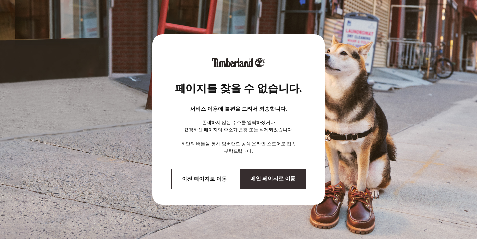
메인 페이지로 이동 (272, 178)
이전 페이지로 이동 (204, 179)
